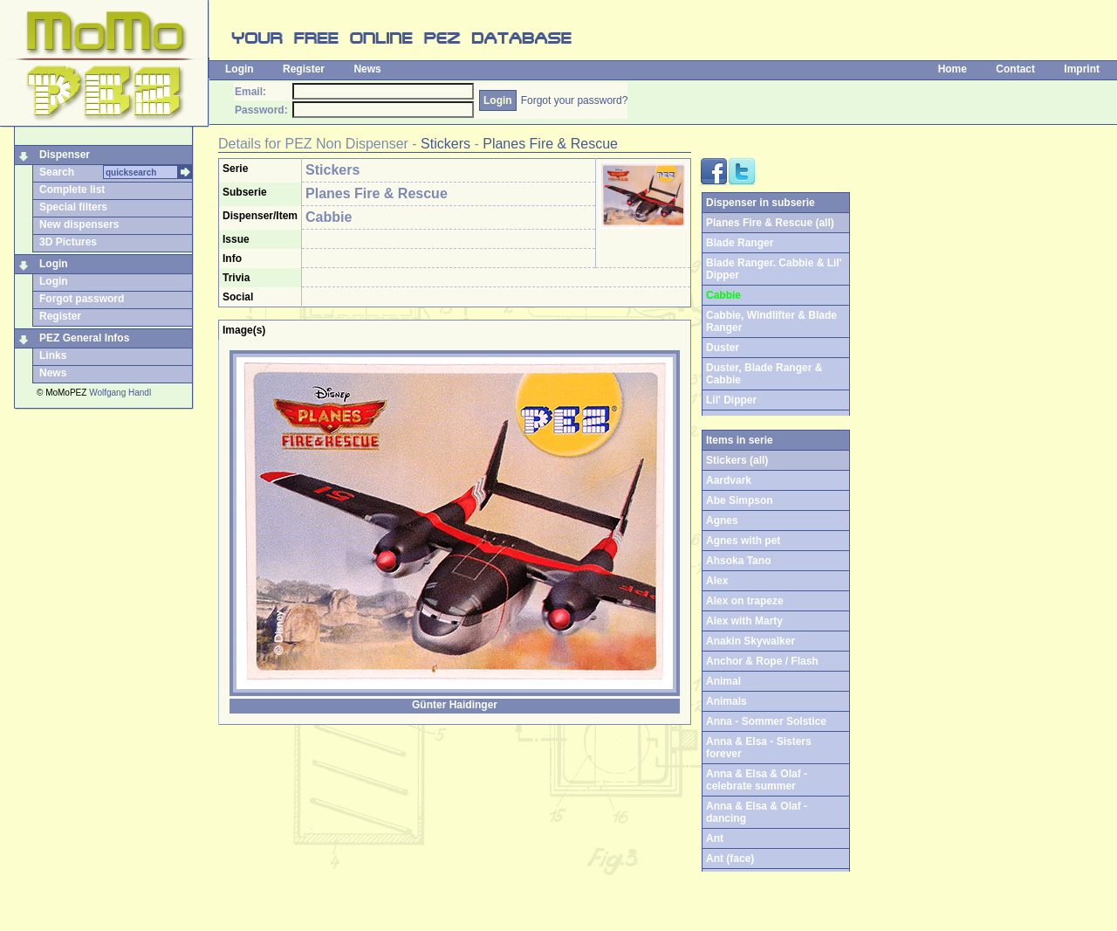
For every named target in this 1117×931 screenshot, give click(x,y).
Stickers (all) (737, 460)
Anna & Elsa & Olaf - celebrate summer (756, 780)
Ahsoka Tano (738, 561)
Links (52, 355)
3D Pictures (68, 242)
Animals (726, 701)
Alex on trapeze (745, 601)
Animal (723, 681)
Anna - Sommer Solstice (766, 721)
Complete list (72, 189)
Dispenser (64, 154)
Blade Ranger (739, 243)
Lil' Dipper (731, 400)
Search (56, 172)
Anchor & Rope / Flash (762, 661)
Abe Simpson (739, 500)
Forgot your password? (574, 100)
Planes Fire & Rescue (550, 143)
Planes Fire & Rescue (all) (770, 223)
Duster (722, 347)
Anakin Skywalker (750, 641)
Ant (714, 838)
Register (304, 69)
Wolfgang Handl (120, 392)
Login (239, 69)
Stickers (445, 143)
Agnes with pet (743, 540)
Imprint (1082, 69)
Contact (1015, 69)
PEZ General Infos (84, 338)
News (366, 69)
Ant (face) (730, 858)
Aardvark (728, 480)
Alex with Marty (744, 621)
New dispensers (79, 224)
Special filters (73, 207)
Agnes (722, 520)
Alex (717, 581)
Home (952, 69)
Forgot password (81, 299)
